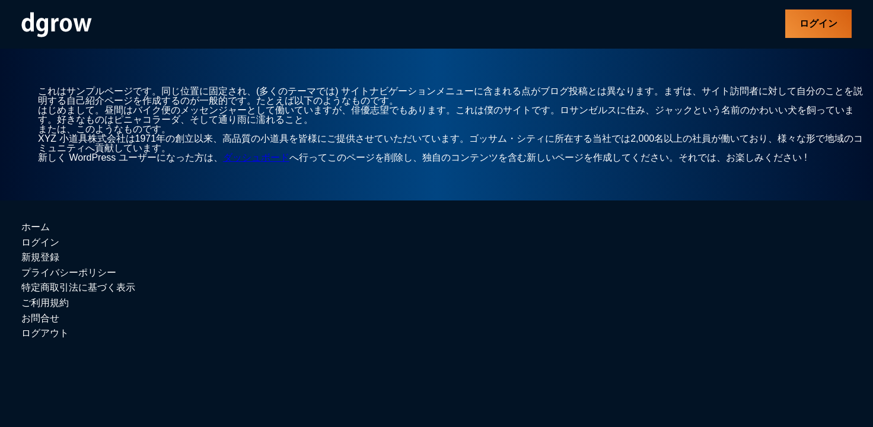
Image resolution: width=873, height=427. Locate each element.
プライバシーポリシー (68, 272)
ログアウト (45, 333)
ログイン (818, 23)
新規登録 (40, 257)
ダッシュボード (256, 157)
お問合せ (40, 318)
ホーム (35, 227)
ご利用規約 (45, 303)
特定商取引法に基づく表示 (78, 287)
